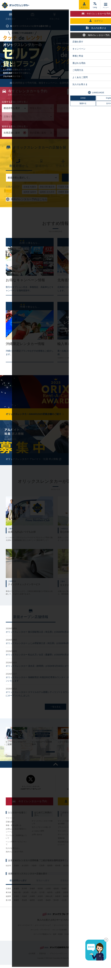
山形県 (48, 896)
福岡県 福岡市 (29, 199)
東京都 (8, 900)
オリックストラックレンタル (94, 833)
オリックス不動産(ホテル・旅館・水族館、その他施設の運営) (55, 942)
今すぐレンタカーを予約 (29, 809)
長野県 (65, 900)
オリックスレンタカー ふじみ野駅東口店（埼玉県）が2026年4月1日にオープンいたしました (51, 651)
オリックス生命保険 (59, 937)
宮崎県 (72, 908)
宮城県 (32, 896)
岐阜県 (73, 900)
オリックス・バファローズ (40, 937)
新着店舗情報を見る (88, 155)
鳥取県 (57, 904)
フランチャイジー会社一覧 (94, 828)
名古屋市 (25, 873)
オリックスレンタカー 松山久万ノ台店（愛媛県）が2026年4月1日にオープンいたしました (50, 662)
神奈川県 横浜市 (47, 194)
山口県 (89, 904)
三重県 (97, 900)
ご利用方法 (75, 16)
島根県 (65, 904)
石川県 (42, 900)
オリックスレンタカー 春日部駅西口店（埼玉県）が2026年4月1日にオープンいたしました (50, 639)
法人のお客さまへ (13, 856)
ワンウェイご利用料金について (16, 844)
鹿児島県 (66, 873)
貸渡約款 (61, 846)
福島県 (56, 896)
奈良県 (40, 904)
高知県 (24, 908)
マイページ (10, 826)
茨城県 (64, 896)
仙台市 (8, 873)
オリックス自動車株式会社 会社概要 (68, 829)
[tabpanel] (55, 114)
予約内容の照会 (73, 39)
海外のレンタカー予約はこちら (26, 207)
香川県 (8, 908)
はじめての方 (95, 39)
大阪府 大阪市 (80, 194)
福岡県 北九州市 (47, 199)
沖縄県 (89, 908)
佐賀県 (40, 908)
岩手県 (24, 896)
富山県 (34, 900)
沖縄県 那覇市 (64, 199)
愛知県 (89, 900)
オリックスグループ (25, 933)
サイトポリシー (64, 839)
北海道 (8, 896)
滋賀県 (8, 904)
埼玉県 (87, 896)
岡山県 (73, 904)
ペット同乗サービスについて (16, 850)
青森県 (16, 896)
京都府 (16, 873)
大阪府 (34, 873)
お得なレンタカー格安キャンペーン (16, 838)
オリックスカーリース (62, 933)
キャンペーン (32, 16)
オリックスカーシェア (43, 933)
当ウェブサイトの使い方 (41, 835)
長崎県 (48, 908)
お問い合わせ (37, 842)
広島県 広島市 (97, 194)
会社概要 (31, 961)
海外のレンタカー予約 (14, 860)
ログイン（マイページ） (81, 809)
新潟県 (26, 900)
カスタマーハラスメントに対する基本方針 (30, 26)
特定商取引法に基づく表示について (68, 850)
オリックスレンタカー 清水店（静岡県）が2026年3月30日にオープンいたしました (46, 673)
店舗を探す (83, 185)
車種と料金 (54, 16)
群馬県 (80, 896)
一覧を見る (55, 714)
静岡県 (81, 900)
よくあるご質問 (38, 839)
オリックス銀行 (75, 937)
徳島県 (97, 904)
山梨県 (57, 900)
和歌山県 (49, 904)
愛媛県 (16, 908)
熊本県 (57, 873)
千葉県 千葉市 (64, 194)
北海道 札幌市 (29, 194)
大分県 (64, 908)
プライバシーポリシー (66, 835)
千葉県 (95, 896)
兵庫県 (32, 904)
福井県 (49, 900)
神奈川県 (17, 900)
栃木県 (72, 896)
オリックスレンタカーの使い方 (42, 829)
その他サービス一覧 (91, 839)
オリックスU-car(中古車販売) (82, 933)
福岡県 (49, 873)
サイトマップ (63, 842)
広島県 (42, 873)
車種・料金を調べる (13, 833)
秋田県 (40, 896)
